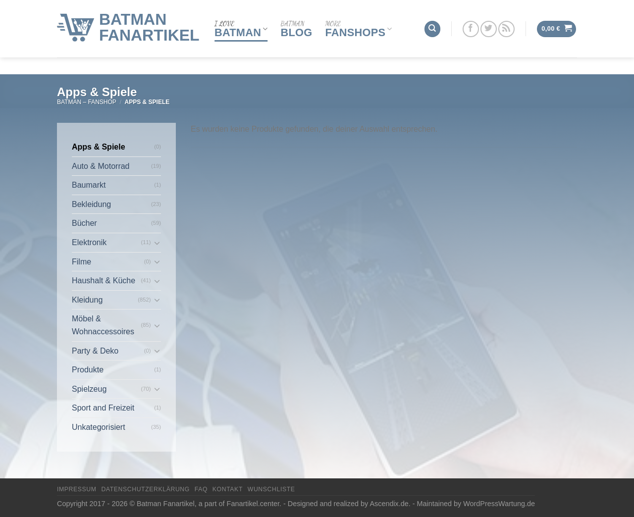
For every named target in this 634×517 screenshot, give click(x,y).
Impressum (77, 489)
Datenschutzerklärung (145, 489)
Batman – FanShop (86, 102)
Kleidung (87, 300)
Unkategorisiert (98, 427)
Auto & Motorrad (101, 166)
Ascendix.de (389, 504)
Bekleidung (91, 204)
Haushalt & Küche (103, 280)
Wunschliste (271, 489)
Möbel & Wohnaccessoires (103, 325)
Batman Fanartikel (149, 19)
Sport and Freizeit (103, 408)
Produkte (88, 369)
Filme (81, 262)
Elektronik (89, 242)
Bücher (84, 223)
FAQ (201, 489)
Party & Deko (95, 351)
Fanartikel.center (253, 504)
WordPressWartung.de (499, 504)
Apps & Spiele (98, 147)
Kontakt (227, 489)
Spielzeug (89, 389)
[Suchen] (432, 20)
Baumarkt (89, 185)
